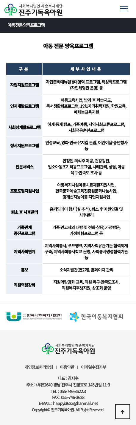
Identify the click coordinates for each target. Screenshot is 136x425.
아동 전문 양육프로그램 (69, 25)
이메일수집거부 (93, 367)
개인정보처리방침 (38, 367)
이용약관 (67, 367)
